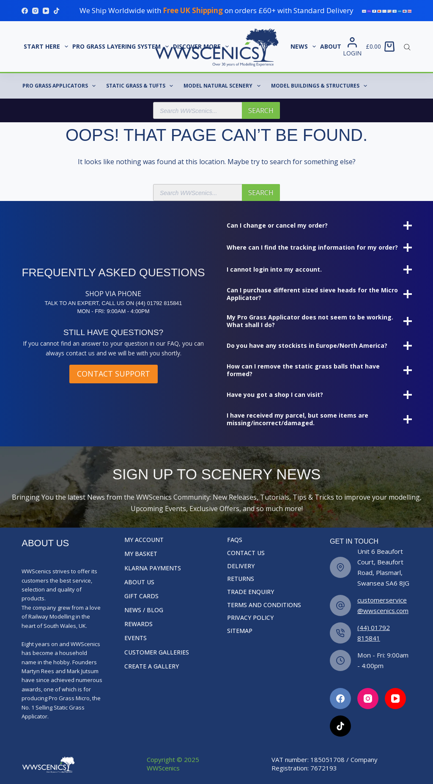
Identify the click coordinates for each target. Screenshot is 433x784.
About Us (340, 46)
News (304, 46)
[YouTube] (46, 11)
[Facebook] (25, 11)
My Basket (140, 554)
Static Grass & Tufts (141, 86)
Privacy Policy (250, 618)
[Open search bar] (407, 46)
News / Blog (143, 610)
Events (135, 638)
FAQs (234, 540)
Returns (240, 579)
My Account (144, 540)
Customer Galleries (156, 652)
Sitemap (239, 631)
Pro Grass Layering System (121, 46)
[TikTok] (56, 11)
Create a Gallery (151, 666)
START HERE (47, 46)
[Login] (352, 46)
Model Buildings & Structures (320, 86)
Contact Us (246, 553)
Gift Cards (141, 596)
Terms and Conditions (264, 605)
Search (261, 110)
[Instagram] (35, 11)
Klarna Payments (152, 568)
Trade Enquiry (250, 592)
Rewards (138, 624)
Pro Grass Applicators (60, 86)
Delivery (241, 566)
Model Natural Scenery (223, 86)
